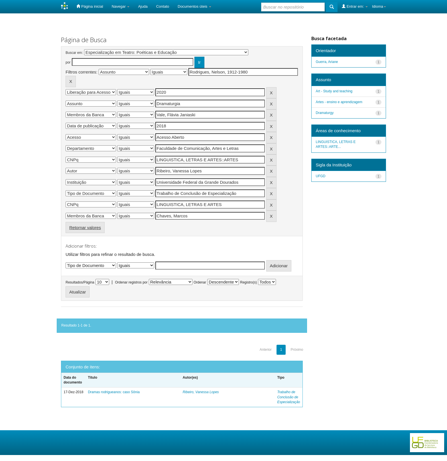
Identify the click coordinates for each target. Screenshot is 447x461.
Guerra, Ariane (327, 62)
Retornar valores (85, 227)
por (68, 62)
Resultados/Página (80, 282)
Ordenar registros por (131, 282)
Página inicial (89, 6)
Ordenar (200, 282)
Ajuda (142, 6)
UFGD (321, 176)
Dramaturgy (325, 113)
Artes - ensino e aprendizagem (339, 102)
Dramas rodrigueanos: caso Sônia (113, 392)
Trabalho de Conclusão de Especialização (288, 397)
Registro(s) (248, 282)
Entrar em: (355, 6)
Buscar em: (74, 53)
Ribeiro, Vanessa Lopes (201, 392)
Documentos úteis (194, 6)
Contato (162, 6)
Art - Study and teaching (334, 91)
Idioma (379, 6)
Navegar (121, 6)
